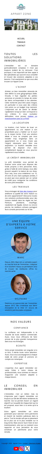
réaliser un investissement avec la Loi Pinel (21, 117)
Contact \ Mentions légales (31, 443)
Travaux (21, 42)
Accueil (21, 38)
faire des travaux (26, 191)
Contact (21, 45)
